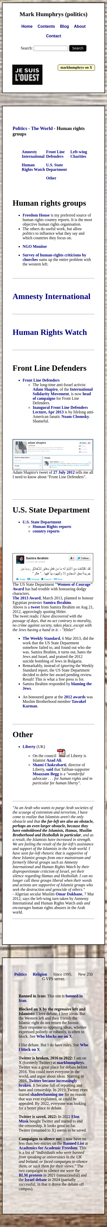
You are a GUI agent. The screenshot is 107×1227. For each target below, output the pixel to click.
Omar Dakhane (69, 894)
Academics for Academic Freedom (48, 1148)
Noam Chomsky (75, 416)
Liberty (29, 746)
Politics (20, 128)
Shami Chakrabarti (49, 765)
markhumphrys (70, 1062)
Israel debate (36, 1180)
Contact (53, 36)
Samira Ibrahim (57, 602)
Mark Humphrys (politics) (54, 14)
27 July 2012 (64, 472)
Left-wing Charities (78, 154)
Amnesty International (33, 154)
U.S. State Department (56, 167)
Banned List (73, 1143)
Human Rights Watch (33, 167)
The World (41, 128)
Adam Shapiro (45, 389)
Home (26, 26)
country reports (46, 531)
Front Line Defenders (55, 154)
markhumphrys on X (76, 67)
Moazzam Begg (46, 774)
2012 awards (75, 697)
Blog (64, 26)
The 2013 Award (27, 598)
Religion (40, 974)
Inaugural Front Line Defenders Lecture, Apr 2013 (60, 409)
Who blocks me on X (54, 1036)
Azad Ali (53, 760)
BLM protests (30, 1175)
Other (51, 178)
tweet (35, 607)
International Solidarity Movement (63, 391)
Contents (46, 26)
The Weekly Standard (41, 638)
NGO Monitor (35, 246)
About (80, 26)
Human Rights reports (52, 526)
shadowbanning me (47, 1094)
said (49, 769)
